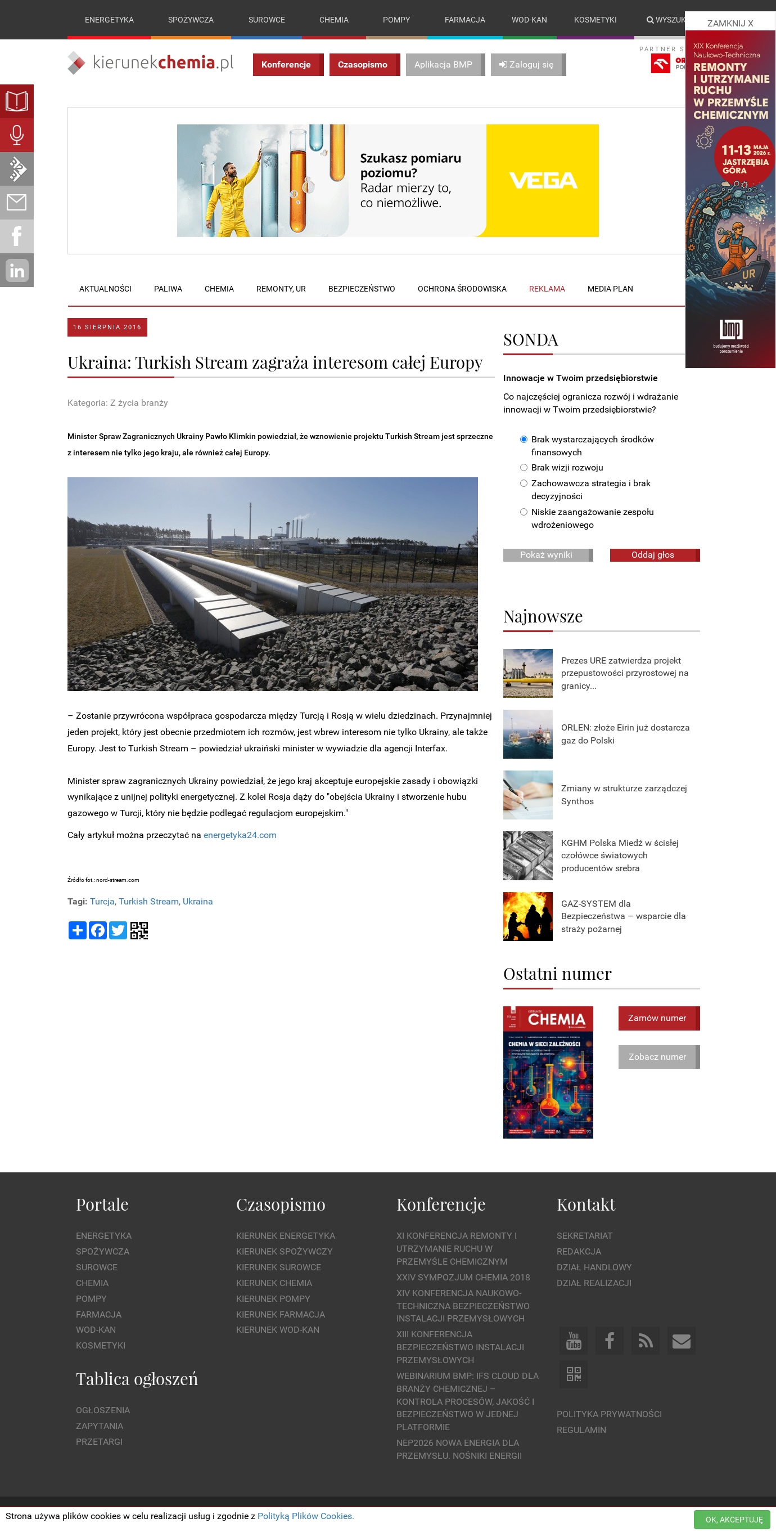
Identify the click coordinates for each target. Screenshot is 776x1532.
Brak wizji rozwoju (561, 468)
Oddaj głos (652, 554)
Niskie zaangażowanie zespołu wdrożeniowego (587, 518)
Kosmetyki (595, 19)
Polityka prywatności (609, 1414)
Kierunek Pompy (273, 1298)
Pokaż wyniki (546, 554)
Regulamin (581, 1430)
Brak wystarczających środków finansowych (587, 446)
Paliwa (168, 288)
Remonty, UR (281, 288)
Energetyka (109, 19)
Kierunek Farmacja (280, 1314)
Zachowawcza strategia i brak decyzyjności (585, 490)
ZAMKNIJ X (730, 23)
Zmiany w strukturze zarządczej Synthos (624, 795)
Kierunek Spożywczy (284, 1251)
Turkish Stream (149, 902)
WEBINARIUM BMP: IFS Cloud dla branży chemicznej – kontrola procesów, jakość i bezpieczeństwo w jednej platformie (467, 1401)
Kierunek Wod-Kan (277, 1330)
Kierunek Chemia (274, 1283)
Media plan (610, 288)
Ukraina (198, 902)
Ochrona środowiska (462, 288)
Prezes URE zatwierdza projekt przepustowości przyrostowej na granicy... (625, 673)
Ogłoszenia (103, 1410)
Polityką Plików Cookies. (306, 1516)
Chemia (334, 19)
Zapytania (99, 1426)
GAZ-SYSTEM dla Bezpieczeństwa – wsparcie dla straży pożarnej (623, 916)
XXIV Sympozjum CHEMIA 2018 (463, 1277)
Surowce (267, 19)
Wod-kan (529, 19)
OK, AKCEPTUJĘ (734, 1519)
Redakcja (579, 1251)
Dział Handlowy (594, 1267)
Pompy (396, 19)
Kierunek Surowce (278, 1267)
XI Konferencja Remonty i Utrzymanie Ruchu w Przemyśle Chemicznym (456, 1249)
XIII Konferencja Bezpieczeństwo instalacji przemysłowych (460, 1347)
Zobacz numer (657, 1056)
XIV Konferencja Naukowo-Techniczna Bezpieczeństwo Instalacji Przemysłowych (463, 1306)
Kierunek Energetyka (285, 1236)
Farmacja (465, 19)
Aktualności (105, 288)
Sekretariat (585, 1236)
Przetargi (99, 1441)
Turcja (102, 902)
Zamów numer (657, 1018)
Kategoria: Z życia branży (117, 402)
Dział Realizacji (594, 1283)
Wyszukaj (671, 19)
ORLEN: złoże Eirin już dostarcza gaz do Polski (625, 734)
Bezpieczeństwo (361, 288)
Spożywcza (191, 19)
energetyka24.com (240, 835)
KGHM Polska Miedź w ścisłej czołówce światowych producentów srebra (620, 855)
